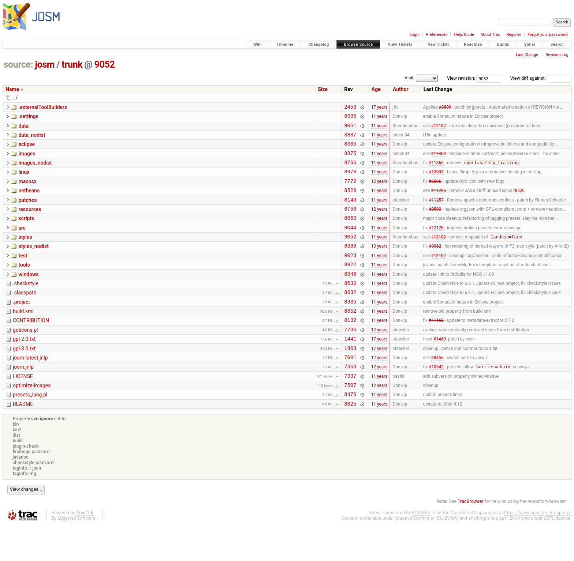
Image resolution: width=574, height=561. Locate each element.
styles (25, 252)
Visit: (410, 77)
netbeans (29, 200)
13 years (379, 263)
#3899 (445, 107)
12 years (379, 190)
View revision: (461, 78)
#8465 (437, 387)
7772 (350, 190)
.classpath (24, 314)
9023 (350, 273)
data (23, 128)
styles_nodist (33, 263)
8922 (350, 283)
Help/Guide (464, 34)
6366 (350, 263)
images (26, 159)
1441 (350, 367)
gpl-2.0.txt (24, 366)
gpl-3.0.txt (24, 377)
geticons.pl (25, 356)
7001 (350, 387)
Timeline (284, 44)
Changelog (318, 44)
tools (24, 283)
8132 (350, 346)
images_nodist (35, 169)
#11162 (436, 346)
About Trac (490, 34)
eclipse (26, 148)
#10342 (436, 398)
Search (557, 44)
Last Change (527, 54)
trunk (71, 64)
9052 (104, 64)
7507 (350, 418)
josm (45, 64)
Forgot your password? (548, 34)
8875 (350, 159)
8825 (350, 439)
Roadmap (473, 44)
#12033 (436, 180)
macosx (27, 190)
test (22, 273)
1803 (350, 377)
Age (376, 89)
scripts (26, 231)
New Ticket (438, 44)
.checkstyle (25, 304)
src (21, 242)
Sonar (530, 44)
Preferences (436, 34)
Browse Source (358, 44)
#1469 (439, 367)
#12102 (438, 128)
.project (21, 325)
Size (323, 89)
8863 (350, 232)
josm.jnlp (23, 397)
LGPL (549, 554)
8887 (350, 138)
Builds (503, 44)
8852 (350, 335)
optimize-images (32, 418)
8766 (350, 169)
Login (415, 34)
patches (27, 211)
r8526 (519, 201)
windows (28, 294)
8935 (350, 117)
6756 (350, 221)
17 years (379, 107)
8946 (350, 294)
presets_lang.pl (30, 429)
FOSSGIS (421, 548)
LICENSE (23, 408)
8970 (350, 180)
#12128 (436, 242)
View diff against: (540, 78)
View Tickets (400, 44)
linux (23, 179)
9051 (350, 128)
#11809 (438, 159)
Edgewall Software (76, 554)
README (23, 439)
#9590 (435, 221)
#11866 (436, 170)
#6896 (435, 190)
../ (15, 98)
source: (18, 64)
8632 (350, 304)
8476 (350, 429)
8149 (350, 211)
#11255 (438, 201)
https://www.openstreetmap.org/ (537, 548)
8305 (350, 149)
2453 (350, 107)
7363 (350, 398)
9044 (350, 242)
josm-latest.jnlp (30, 387)
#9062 (435, 263)
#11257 (436, 211)
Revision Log (556, 54)
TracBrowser (471, 537)
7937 (350, 408)
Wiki (257, 44)
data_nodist (31, 138)
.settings (28, 117)
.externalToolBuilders (42, 107)
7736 (350, 356)
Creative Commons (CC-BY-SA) (427, 554)
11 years (379, 118)
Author (401, 89)
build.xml (23, 335)
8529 (350, 200)
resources (29, 221)
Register (513, 34)
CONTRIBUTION (31, 346)
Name (12, 89)
